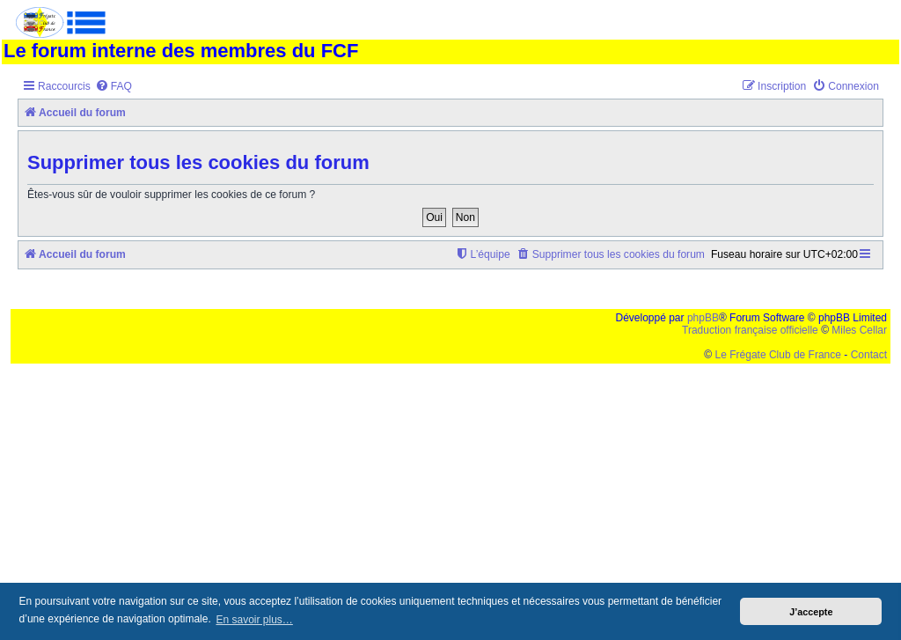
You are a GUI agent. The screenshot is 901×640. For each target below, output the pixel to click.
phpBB (703, 318)
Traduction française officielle (750, 330)
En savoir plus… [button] (254, 620)
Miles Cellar (859, 330)
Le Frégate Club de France (778, 355)
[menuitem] (113, 87)
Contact (869, 355)
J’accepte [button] (810, 612)
